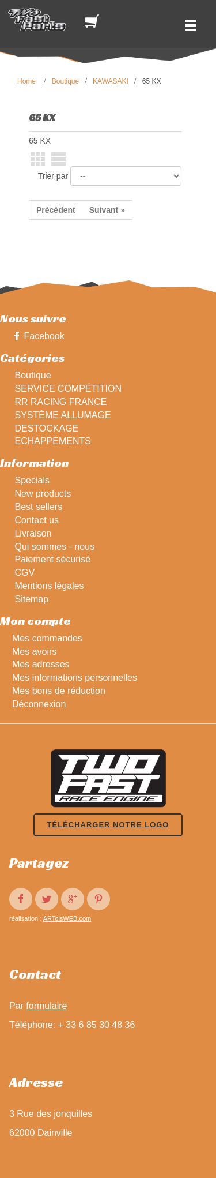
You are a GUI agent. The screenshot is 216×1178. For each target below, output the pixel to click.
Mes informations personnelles (74, 677)
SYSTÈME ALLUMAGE (62, 415)
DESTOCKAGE (46, 428)
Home (26, 81)
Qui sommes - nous (54, 547)
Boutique (65, 81)
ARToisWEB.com (67, 918)
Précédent (55, 210)
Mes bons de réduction (58, 691)
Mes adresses (41, 664)
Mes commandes (47, 638)
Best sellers (38, 507)
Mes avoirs (34, 651)
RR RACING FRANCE (60, 402)
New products (42, 493)
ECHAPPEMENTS (52, 441)
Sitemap (31, 599)
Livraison (32, 533)
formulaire (46, 1006)
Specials (31, 480)
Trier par (53, 176)
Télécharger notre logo (108, 824)
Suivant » (107, 210)
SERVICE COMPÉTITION (68, 388)
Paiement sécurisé (52, 559)
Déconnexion (39, 704)
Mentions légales (49, 586)
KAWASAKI (110, 81)
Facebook (44, 336)
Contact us (36, 520)
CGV (24, 572)
